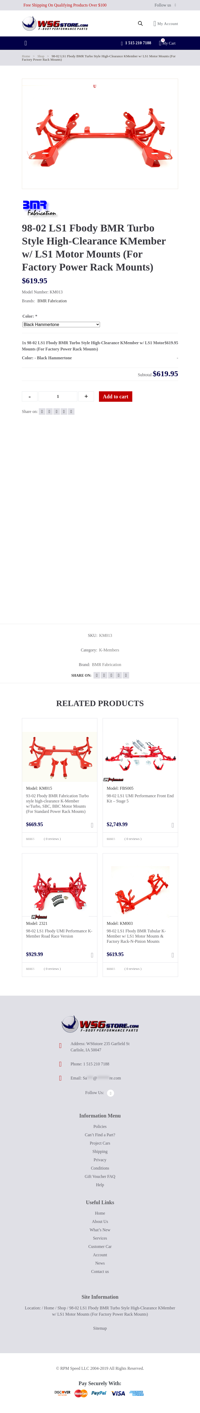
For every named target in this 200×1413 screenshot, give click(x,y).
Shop (41, 56)
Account (100, 1255)
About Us (100, 1221)
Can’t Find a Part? (100, 1135)
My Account (165, 23)
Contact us (100, 1271)
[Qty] (58, 396)
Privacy (100, 1160)
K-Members (109, 650)
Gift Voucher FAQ (100, 1176)
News (100, 1263)
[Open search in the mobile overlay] (140, 23)
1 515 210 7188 (136, 43)
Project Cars (100, 1143)
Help (100, 1185)
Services (100, 1238)
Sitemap (100, 1328)
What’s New (100, 1230)
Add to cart (115, 396)
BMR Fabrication (52, 301)
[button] (95, 86)
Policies (100, 1126)
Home (26, 56)
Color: (29, 316)
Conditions (100, 1168)
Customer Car (99, 1246)
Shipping (100, 1151)
